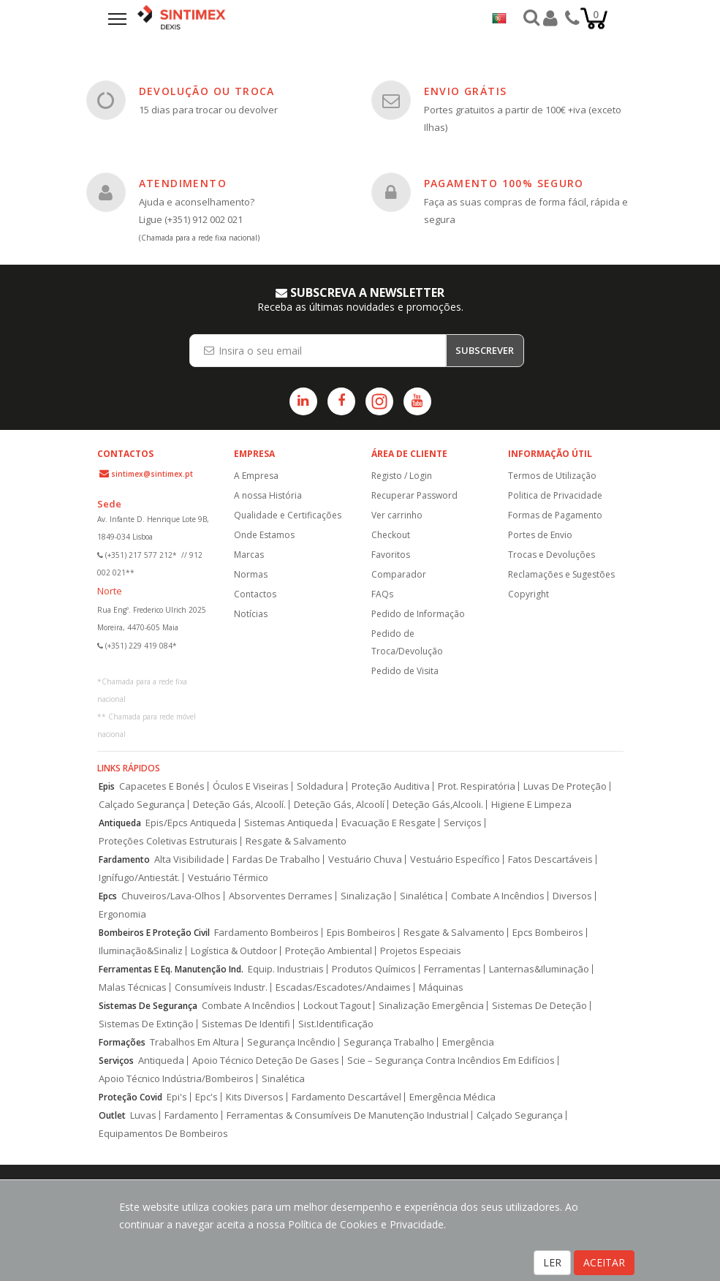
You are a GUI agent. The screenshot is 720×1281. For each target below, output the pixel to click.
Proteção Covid (130, 1097)
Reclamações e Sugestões (561, 574)
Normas (251, 574)
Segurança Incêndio (291, 1042)
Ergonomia (122, 914)
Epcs (108, 896)
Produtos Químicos (374, 969)
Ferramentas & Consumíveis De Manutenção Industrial (348, 1115)
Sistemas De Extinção (146, 1024)
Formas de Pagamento (555, 515)
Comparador (398, 574)
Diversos (572, 896)
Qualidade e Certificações (287, 515)
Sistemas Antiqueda (288, 823)
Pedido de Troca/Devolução (407, 642)
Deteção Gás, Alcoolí (339, 804)
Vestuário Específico (455, 859)
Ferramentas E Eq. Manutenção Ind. (171, 969)
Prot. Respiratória (476, 786)
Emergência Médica (452, 1097)
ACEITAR (604, 1262)
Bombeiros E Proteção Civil (154, 932)
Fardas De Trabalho (276, 859)
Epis (107, 786)
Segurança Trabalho (389, 1042)
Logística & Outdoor (234, 951)
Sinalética (421, 896)
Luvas (143, 1115)
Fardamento (124, 859)
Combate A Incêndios (498, 896)
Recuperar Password (414, 495)
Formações (122, 1042)
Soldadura (320, 786)
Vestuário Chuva (365, 859)
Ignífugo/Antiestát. (139, 878)
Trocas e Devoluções (551, 554)
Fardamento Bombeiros (266, 932)
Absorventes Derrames (281, 896)
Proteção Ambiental (328, 951)
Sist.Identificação (336, 1024)
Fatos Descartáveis (550, 859)
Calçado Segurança (142, 804)
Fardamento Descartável (346, 1097)
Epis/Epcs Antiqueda (190, 823)
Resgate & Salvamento (296, 841)
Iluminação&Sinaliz (141, 951)
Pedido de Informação (418, 614)
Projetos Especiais (420, 951)
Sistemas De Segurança (148, 1005)
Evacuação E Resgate (388, 823)
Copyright (528, 594)
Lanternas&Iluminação (539, 969)
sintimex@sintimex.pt (152, 474)
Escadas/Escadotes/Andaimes (343, 987)
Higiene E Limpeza (531, 804)
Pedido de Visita (405, 671)
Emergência (468, 1042)
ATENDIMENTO (183, 183)
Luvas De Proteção (565, 786)
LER (552, 1262)
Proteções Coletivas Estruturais (168, 841)
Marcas (249, 554)
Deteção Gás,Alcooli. (438, 804)
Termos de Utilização (552, 475)
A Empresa (256, 475)
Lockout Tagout (337, 1005)
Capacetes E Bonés (162, 786)
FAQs (382, 594)
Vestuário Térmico (228, 878)
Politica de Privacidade (555, 495)
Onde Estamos (264, 535)
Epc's (206, 1097)
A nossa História (268, 495)
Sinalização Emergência (431, 1005)
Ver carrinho (396, 515)
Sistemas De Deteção (539, 1005)
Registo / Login (401, 475)
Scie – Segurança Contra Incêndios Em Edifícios (451, 1060)
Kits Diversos (255, 1097)
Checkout (390, 535)
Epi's (177, 1097)
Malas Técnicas (133, 987)
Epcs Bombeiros (547, 932)
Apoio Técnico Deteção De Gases (265, 1060)
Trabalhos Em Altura (194, 1042)
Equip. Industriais (286, 969)
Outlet (112, 1115)
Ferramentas (452, 969)
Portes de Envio (540, 535)
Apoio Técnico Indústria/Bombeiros (176, 1079)
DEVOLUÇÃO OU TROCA (207, 91)
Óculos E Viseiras (251, 786)
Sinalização (366, 896)
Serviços (463, 823)
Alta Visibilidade (189, 859)
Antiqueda (120, 823)
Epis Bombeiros (361, 932)
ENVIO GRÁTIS (465, 91)
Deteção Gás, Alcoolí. (239, 804)
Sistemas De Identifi (246, 1024)
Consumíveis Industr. (221, 987)
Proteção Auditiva (391, 786)
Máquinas (441, 987)
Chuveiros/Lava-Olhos (171, 896)
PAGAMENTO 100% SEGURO (504, 183)
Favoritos (390, 554)
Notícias (251, 614)
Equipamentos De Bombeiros (163, 1133)
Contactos (255, 594)
